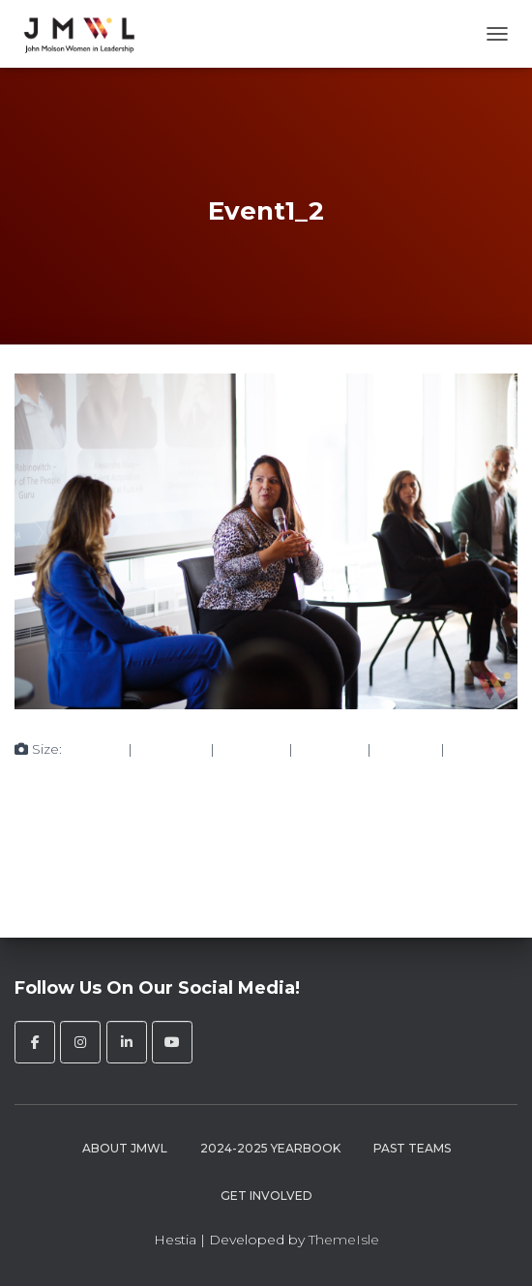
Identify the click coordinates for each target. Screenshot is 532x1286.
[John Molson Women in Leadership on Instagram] (80, 1042)
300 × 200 (171, 749)
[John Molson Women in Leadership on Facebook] (35, 1042)
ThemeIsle (344, 1239)
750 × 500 (251, 749)
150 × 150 (95, 749)
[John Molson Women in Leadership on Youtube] (172, 1042)
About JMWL (124, 1148)
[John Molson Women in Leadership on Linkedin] (126, 1042)
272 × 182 (405, 749)
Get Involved (266, 1195)
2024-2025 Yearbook (270, 1148)
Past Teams (412, 1148)
